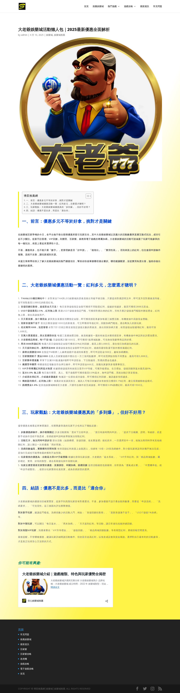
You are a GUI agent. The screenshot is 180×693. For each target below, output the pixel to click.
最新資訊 (144, 6)
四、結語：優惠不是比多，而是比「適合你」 (48, 210)
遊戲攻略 (128, 6)
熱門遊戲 (112, 6)
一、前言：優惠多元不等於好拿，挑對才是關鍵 (49, 200)
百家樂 (23, 649)
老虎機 (23, 658)
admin (24, 34)
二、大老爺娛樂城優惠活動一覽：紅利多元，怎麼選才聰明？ (56, 203)
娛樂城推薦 (59, 34)
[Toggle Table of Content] (86, 196)
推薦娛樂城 (98, 6)
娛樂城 (49, 34)
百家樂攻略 (25, 653)
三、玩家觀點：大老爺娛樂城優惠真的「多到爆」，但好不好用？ (58, 207)
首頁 (86, 6)
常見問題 (157, 6)
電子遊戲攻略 (27, 668)
